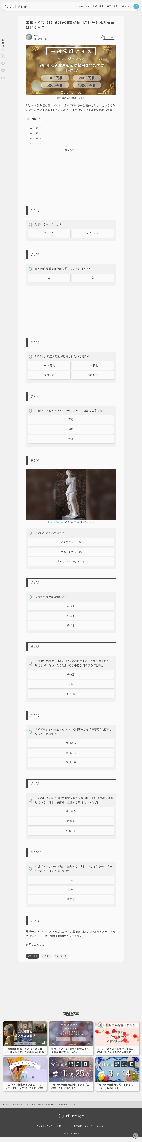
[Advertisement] (71, 177)
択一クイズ (62, 960)
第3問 (39, 138)
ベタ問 (47, 960)
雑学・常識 (33, 960)
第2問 (39, 133)
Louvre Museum (56, 523)
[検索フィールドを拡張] (136, 6)
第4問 (39, 143)
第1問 (39, 128)
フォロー (108, 37)
